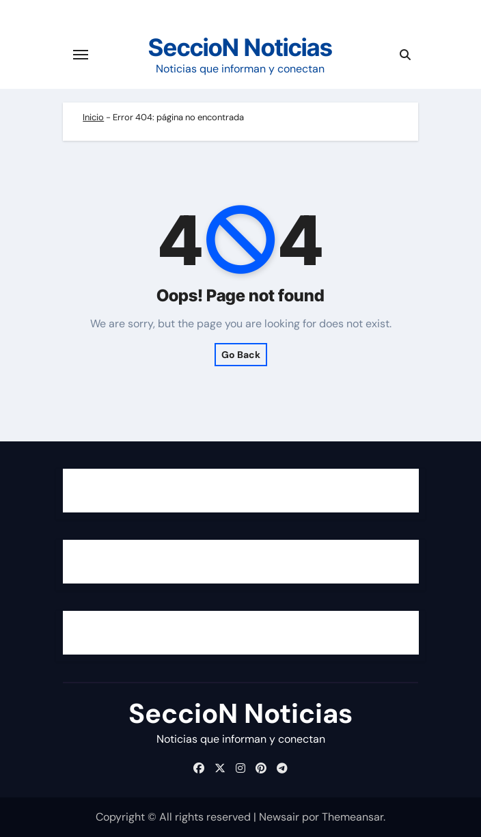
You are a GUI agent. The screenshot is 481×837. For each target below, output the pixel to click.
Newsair (279, 817)
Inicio (93, 117)
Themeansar (352, 817)
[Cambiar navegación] (81, 54)
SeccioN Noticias (240, 47)
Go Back (240, 354)
